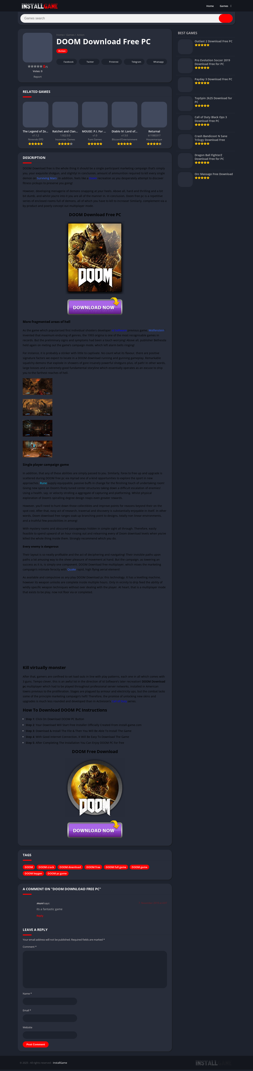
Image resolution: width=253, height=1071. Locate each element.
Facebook (66, 63)
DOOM (29, 869)
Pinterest (111, 63)
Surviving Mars (47, 180)
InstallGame (60, 1064)
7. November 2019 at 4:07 (153, 904)
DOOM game (139, 869)
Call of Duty (119, 703)
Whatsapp (156, 63)
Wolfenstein (156, 332)
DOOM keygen (33, 875)
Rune (43, 485)
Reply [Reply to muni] (40, 917)
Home (210, 6)
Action (80, 36)
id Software (119, 332)
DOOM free (93, 869)
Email (27, 1012)
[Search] (126, 19)
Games (224, 6)
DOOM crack (46, 869)
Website (27, 1029)
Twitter (87, 63)
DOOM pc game (57, 875)
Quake (71, 571)
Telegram (133, 63)
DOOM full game (116, 869)
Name (27, 995)
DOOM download (70, 869)
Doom (93, 180)
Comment (30, 948)
